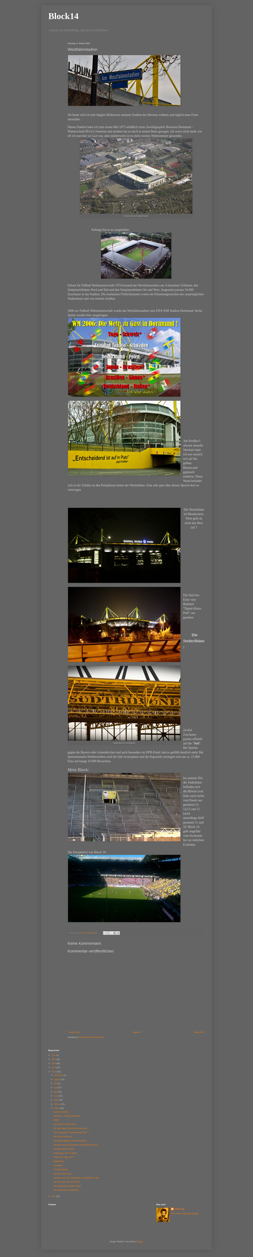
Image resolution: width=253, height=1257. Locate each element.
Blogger (139, 1241)
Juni (56, 1087)
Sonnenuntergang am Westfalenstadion (70, 1140)
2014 (54, 1063)
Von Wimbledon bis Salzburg (66, 1190)
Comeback (58, 1165)
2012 (54, 1071)
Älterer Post (199, 1032)
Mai (56, 1092)
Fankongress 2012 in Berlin (65, 1153)
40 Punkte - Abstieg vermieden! (67, 1116)
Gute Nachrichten (61, 1112)
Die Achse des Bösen (63, 1136)
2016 (54, 1055)
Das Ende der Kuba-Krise (64, 1124)
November (59, 1075)
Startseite (137, 1032)
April (56, 1096)
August (57, 1079)
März (56, 1100)
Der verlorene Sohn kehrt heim (67, 1182)
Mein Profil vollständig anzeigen (185, 1213)
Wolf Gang (179, 1209)
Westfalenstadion (61, 1169)
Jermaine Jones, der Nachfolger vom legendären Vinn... (77, 1177)
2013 (54, 1067)
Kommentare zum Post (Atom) (91, 1037)
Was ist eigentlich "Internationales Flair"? (71, 1132)
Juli (56, 1083)
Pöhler (56, 1120)
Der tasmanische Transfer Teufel (67, 1186)
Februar (57, 1104)
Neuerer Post (74, 1032)
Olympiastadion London (64, 1149)
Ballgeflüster (59, 1161)
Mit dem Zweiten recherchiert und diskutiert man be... (76, 1145)
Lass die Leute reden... (63, 1173)
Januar (57, 1108)
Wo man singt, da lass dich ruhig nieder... (71, 1128)
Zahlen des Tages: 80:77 (64, 1157)
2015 (54, 1059)
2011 (54, 1196)
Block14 (63, 16)
